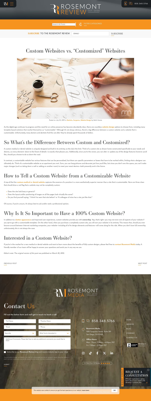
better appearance (23, 220)
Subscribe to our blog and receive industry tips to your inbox (37, 352)
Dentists (69, 120)
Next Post (142, 263)
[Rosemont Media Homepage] (5, 3)
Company (130, 333)
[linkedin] (112, 354)
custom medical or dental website (31, 182)
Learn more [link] (85, 395)
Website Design (86, 120)
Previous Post (10, 263)
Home (128, 320)
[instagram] (84, 354)
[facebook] (98, 354)
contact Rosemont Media (125, 244)
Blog (128, 329)
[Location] (98, 331)
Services (130, 324)
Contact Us (131, 338)
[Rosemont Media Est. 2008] (75, 293)
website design (108, 127)
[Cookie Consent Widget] (75, 395)
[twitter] (105, 354)
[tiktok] (91, 354)
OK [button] (114, 395)
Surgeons (76, 120)
